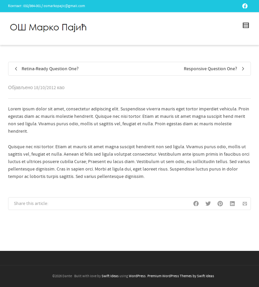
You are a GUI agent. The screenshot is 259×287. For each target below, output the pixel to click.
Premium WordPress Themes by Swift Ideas (180, 276)
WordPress (137, 276)
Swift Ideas (110, 276)
